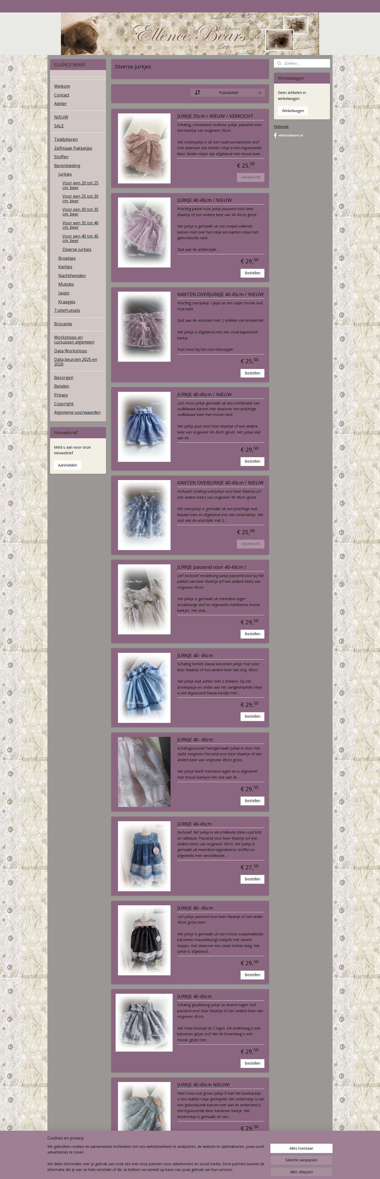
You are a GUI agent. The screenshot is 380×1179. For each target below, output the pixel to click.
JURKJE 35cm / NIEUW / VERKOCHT (215, 116)
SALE (59, 126)
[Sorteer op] (227, 92)
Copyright (64, 404)
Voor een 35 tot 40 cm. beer (80, 225)
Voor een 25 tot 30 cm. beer (80, 198)
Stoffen (61, 157)
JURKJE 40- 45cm (195, 656)
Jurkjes (65, 174)
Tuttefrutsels (67, 310)
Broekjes (67, 258)
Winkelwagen (293, 110)
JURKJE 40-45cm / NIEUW (204, 200)
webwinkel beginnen (201, 1169)
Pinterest (281, 126)
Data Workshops (70, 351)
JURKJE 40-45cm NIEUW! (203, 1085)
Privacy (61, 395)
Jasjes (63, 293)
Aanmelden (67, 465)
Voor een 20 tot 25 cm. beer (80, 185)
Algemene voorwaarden (77, 412)
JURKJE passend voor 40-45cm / (211, 567)
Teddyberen (66, 139)
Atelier (60, 103)
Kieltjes (65, 267)
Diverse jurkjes (77, 249)
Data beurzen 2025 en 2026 (75, 362)
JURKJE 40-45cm (194, 824)
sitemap (171, 1169)
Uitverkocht (250, 177)
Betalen (61, 386)
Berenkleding (67, 165)
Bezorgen (63, 377)
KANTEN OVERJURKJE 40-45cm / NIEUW (220, 294)
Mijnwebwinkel (247, 1169)
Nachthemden (72, 275)
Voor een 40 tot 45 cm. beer (80, 238)
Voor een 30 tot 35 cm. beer (80, 212)
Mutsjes (66, 284)
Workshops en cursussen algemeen (74, 339)
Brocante (63, 324)
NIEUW (61, 117)
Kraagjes (66, 302)
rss (182, 1169)
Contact (61, 95)
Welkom (62, 86)
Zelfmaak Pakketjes (73, 148)
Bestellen (252, 272)
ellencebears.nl (288, 135)
